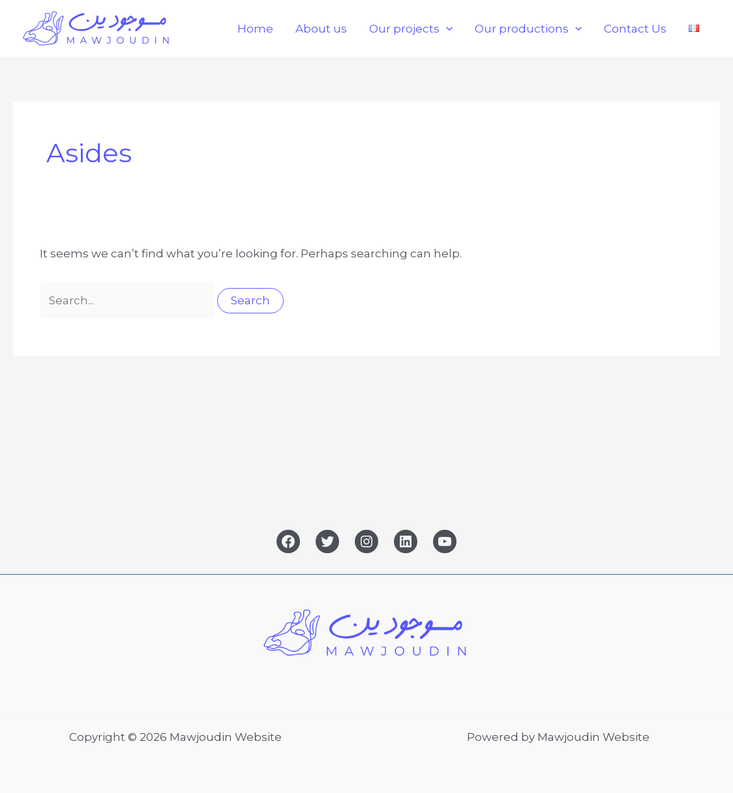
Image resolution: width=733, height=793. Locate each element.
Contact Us (635, 28)
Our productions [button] (528, 29)
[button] (446, 29)
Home (255, 28)
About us (321, 28)
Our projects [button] (411, 29)
